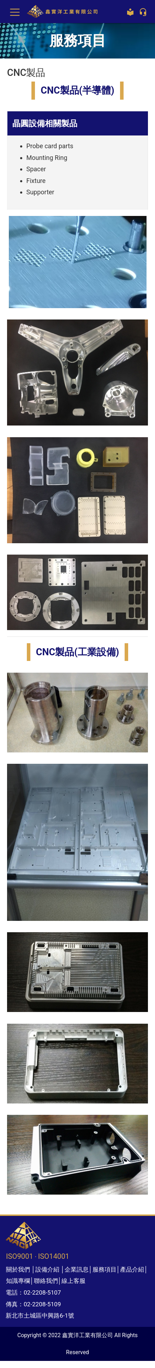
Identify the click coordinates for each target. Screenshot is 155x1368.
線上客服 (73, 1280)
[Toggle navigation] (15, 11)
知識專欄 (18, 1280)
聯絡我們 (46, 1280)
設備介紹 (47, 1269)
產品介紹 (132, 1269)
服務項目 (105, 1269)
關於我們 (18, 1269)
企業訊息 (77, 1269)
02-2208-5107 (42, 1292)
